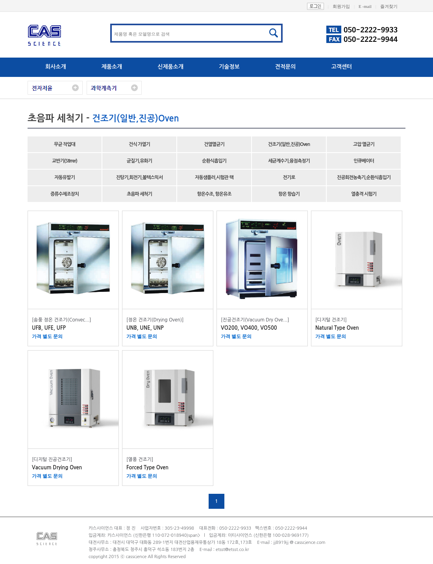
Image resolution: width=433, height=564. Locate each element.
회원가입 (346, 6)
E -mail (369, 6)
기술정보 (229, 66)
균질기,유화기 (139, 161)
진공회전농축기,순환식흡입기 (363, 177)
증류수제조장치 (64, 194)
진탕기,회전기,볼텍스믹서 (139, 177)
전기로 (289, 177)
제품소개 (112, 66)
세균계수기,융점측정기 (288, 161)
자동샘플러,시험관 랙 (214, 177)
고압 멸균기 (363, 144)
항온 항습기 (289, 194)
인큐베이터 (363, 161)
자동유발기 (64, 177)
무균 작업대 (64, 144)
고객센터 (341, 66)
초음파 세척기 (139, 194)
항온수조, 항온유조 (214, 194)
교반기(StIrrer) (64, 161)
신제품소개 (170, 66)
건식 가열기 (139, 144)
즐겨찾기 (392, 6)
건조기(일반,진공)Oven (289, 144)
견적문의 (285, 66)
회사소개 (55, 66)
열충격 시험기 (363, 194)
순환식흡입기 (214, 161)
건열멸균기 (214, 144)
